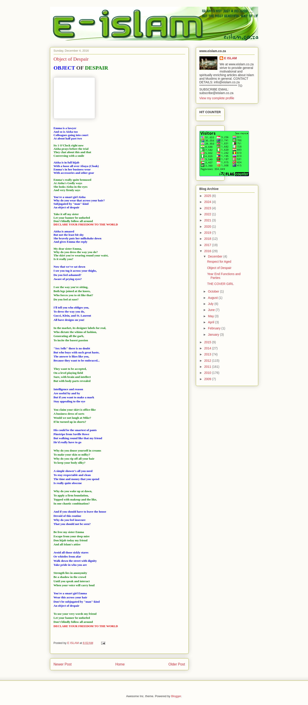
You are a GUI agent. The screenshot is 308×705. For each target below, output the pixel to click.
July (211, 304)
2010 (208, 373)
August (213, 298)
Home (120, 664)
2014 (208, 348)
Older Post (176, 664)
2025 (208, 196)
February (214, 328)
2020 (208, 226)
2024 (208, 202)
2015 (208, 342)
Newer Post (63, 664)
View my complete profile (216, 98)
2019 (208, 232)
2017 (208, 245)
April (211, 322)
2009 (208, 379)
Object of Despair (219, 268)
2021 (208, 220)
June (212, 310)
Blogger (176, 696)
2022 (208, 214)
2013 (208, 354)
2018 (208, 238)
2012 (208, 360)
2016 (208, 251)
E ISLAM (230, 58)
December (215, 256)
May (211, 316)
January (214, 334)
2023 (208, 208)
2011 (208, 366)
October (214, 291)
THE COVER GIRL (220, 284)
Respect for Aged (219, 261)
